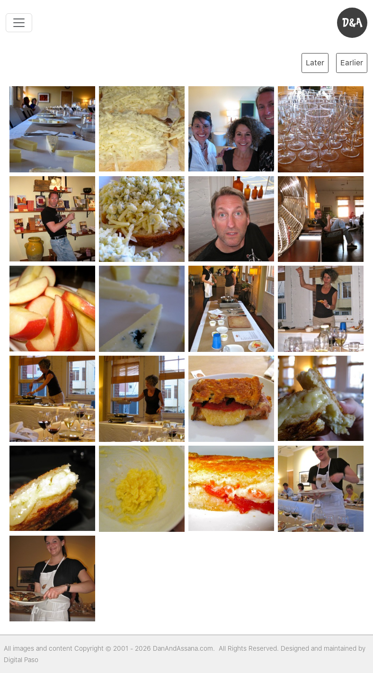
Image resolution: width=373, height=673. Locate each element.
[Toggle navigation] (19, 22)
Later (315, 62)
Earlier (351, 62)
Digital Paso (21, 660)
